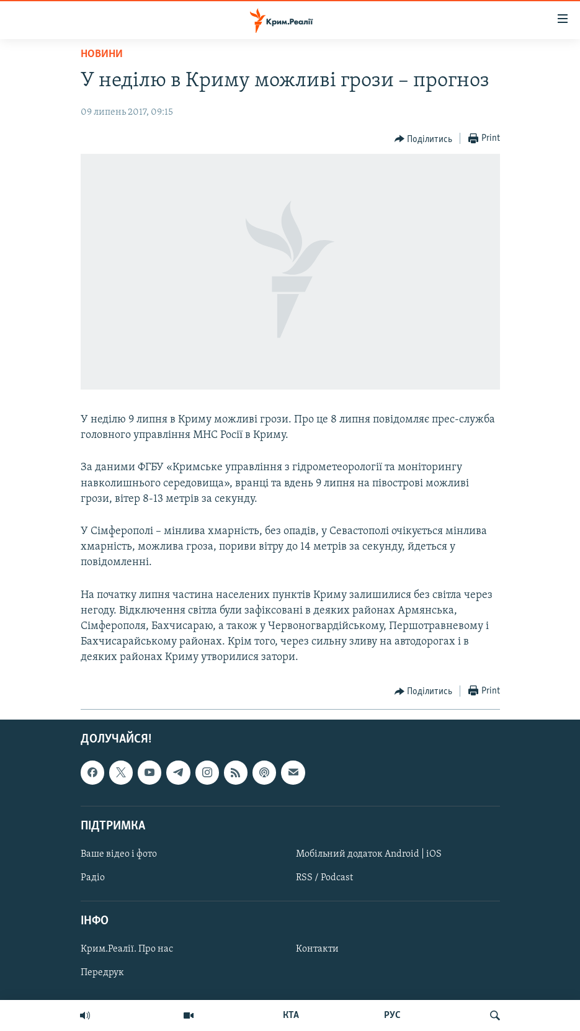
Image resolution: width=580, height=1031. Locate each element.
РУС (392, 1015)
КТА (291, 1015)
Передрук (102, 973)
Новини (102, 54)
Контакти (317, 949)
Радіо (93, 878)
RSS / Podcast (324, 878)
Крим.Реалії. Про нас (127, 949)
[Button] (424, 139)
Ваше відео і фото (119, 854)
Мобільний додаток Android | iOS (369, 854)
